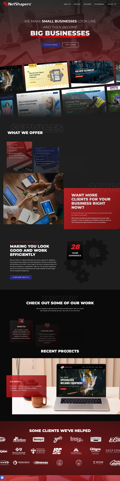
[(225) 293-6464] (70, 48)
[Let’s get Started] (51, 48)
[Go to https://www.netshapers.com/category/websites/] (21, 341)
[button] (2, 477)
